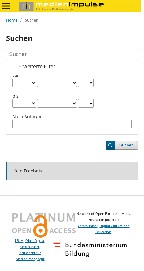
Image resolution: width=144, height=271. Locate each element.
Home (11, 20)
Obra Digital (35, 241)
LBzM (19, 241)
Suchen (126, 145)
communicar (88, 226)
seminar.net (29, 247)
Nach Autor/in (26, 116)
